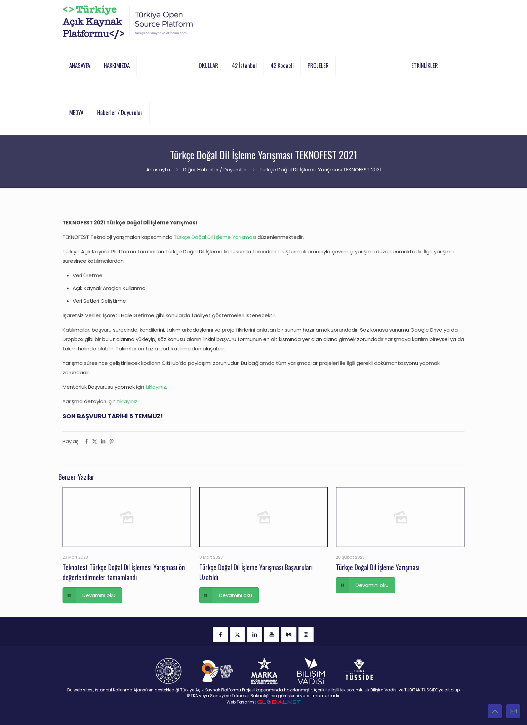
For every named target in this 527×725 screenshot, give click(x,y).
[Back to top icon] (495, 711)
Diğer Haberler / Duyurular (214, 169)
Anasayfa (158, 169)
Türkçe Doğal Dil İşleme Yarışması (215, 237)
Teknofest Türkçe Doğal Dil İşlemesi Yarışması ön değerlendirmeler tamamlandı (124, 572)
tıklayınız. (156, 386)
